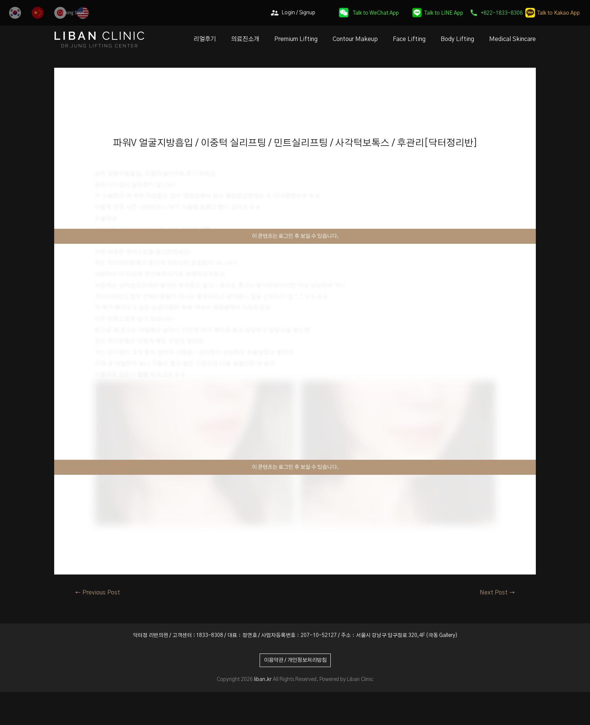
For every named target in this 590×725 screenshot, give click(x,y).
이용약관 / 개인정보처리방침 (295, 660)
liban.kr (263, 679)
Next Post (497, 593)
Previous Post (97, 593)
